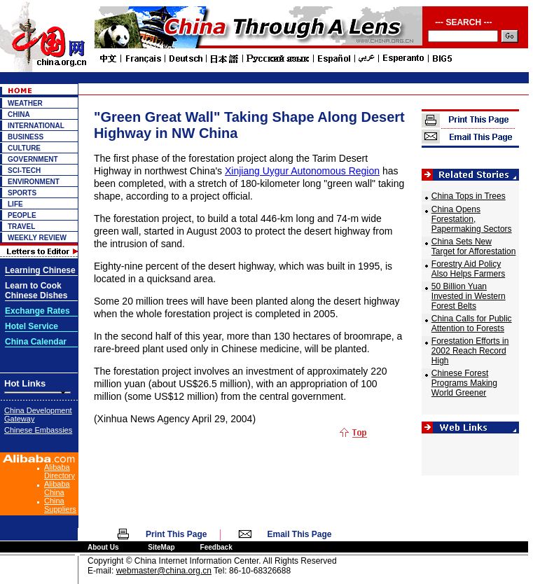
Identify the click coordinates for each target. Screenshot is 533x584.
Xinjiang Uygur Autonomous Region (302, 170)
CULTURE (24, 148)
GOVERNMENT (33, 159)
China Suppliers (60, 504)
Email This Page (300, 534)
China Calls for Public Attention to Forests (471, 323)
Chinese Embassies (38, 430)
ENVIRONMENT (34, 182)
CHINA (19, 114)
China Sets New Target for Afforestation (473, 246)
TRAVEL (21, 226)
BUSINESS (25, 137)
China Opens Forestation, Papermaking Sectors (471, 219)
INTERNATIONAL (36, 126)
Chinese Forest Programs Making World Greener (464, 383)
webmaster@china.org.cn (164, 571)
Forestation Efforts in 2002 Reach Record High (470, 351)
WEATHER (25, 103)
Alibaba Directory (59, 471)
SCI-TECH (24, 170)
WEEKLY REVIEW (37, 238)
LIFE (15, 204)
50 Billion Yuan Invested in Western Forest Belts (468, 296)
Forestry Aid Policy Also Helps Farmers (468, 269)
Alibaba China (57, 488)
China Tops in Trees (468, 196)
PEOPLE (22, 215)
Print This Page (176, 534)
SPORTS (22, 193)
